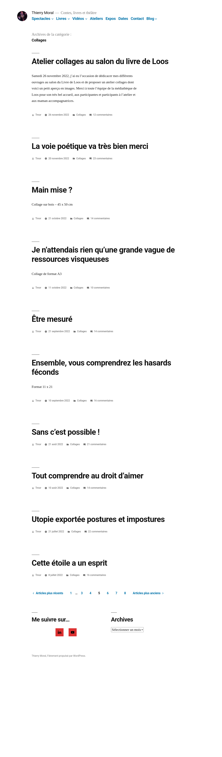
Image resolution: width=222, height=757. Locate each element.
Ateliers (96, 18)
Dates (123, 18)
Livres (61, 18)
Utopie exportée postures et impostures (98, 519)
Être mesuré (52, 319)
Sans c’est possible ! (66, 432)
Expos (110, 18)
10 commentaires (100, 287)
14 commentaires (100, 218)
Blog (150, 18)
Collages (81, 114)
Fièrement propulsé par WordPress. (66, 655)
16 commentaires (103, 400)
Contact (137, 18)
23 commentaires (102, 158)
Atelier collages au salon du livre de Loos (100, 61)
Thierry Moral (43, 12)
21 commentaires (96, 444)
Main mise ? (52, 189)
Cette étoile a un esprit (69, 563)
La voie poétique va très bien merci (90, 146)
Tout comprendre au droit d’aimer (87, 475)
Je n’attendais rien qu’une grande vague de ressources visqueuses (103, 254)
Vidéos (78, 18)
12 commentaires (102, 114)
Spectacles (41, 18)
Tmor (38, 114)
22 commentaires (97, 531)
